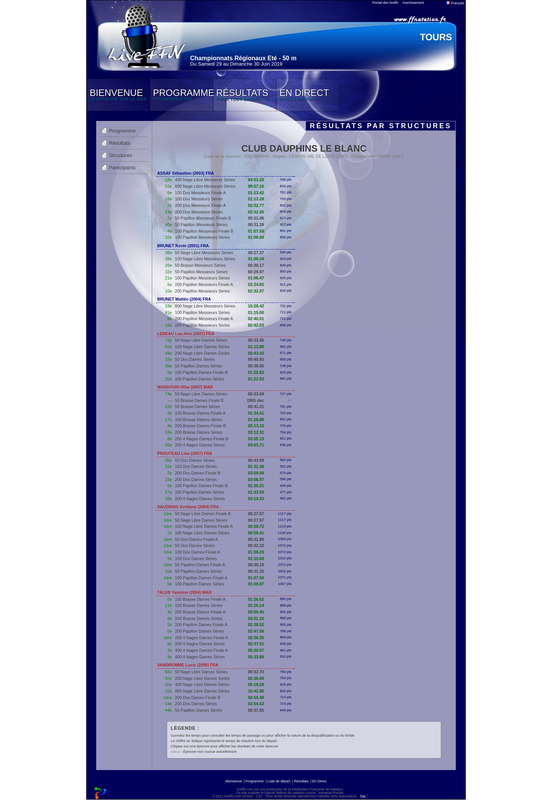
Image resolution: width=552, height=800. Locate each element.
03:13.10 (256, 425)
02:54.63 (256, 703)
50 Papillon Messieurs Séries (201, 224)
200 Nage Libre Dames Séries (202, 353)
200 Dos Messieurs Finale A (200, 205)
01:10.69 (256, 558)
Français (455, 3)
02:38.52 (256, 624)
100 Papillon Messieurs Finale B (204, 231)
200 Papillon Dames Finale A (201, 624)
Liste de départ (279, 781)
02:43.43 (256, 353)
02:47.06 (256, 631)
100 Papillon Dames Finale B (201, 372)
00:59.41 (256, 533)
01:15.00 (256, 312)
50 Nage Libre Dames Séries (201, 340)
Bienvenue (233, 781)
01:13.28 (256, 199)
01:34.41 (256, 413)
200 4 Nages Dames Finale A (201, 637)
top (363, 796)
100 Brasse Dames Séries (198, 419)
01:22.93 (256, 379)
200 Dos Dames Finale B (197, 473)
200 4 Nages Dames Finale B (201, 438)
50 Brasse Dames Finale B (199, 400)
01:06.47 (256, 278)
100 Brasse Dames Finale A (200, 413)
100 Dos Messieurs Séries (198, 199)
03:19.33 (256, 498)
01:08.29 (256, 552)
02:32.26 (256, 212)
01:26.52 (256, 599)
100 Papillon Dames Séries (199, 379)
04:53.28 (256, 179)
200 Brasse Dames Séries (198, 432)
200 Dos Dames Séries (196, 479)
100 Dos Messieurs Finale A (200, 192)
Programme (122, 131)
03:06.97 (256, 479)
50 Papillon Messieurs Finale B (203, 218)
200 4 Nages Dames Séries (200, 445)
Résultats (119, 143)
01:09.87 (256, 584)
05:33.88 (256, 657)
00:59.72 (256, 526)
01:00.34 (256, 258)
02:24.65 (256, 284)
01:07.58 (256, 231)
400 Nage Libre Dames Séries (202, 684)
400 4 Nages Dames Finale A (201, 650)
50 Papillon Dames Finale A (200, 564)
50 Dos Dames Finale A (196, 539)
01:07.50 (256, 577)
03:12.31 (256, 432)
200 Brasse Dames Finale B (200, 425)
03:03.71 (256, 445)
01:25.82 (256, 372)
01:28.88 (256, 419)
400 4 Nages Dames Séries (200, 657)
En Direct (319, 781)
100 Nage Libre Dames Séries (202, 346)
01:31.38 (256, 466)
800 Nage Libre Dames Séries (202, 691)
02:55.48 (256, 697)
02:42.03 (256, 325)
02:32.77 (256, 205)
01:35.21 (256, 485)
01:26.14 (256, 605)
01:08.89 (256, 237)
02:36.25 (256, 637)
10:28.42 (256, 306)
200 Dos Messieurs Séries (198, 212)
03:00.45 (256, 612)
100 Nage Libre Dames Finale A (204, 526)
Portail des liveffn (385, 3)
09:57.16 (256, 186)
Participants (122, 167)
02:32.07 (256, 291)
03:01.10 (256, 618)
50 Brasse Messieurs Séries (200, 265)
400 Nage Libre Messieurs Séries (205, 179)
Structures (120, 155)
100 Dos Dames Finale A (197, 552)
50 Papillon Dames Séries (198, 366)
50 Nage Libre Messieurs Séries (204, 252)
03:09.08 (256, 473)
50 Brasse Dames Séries (197, 406)
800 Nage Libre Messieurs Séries (205, 186)
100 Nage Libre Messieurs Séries (205, 258)
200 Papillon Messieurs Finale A (204, 284)
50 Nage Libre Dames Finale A (202, 513)
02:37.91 (256, 643)
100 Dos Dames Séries (196, 466)
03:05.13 (256, 438)
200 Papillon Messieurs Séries (202, 291)
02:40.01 (256, 318)
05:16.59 (256, 684)
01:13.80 (256, 346)
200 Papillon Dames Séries (199, 631)
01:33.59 (256, 492)
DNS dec (255, 400)
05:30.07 (256, 650)
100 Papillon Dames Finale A (201, 577)
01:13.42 (256, 192)
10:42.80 (256, 691)
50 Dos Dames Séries (195, 359)
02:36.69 (256, 678)
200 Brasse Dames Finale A (200, 612)
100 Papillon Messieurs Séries (202, 237)
